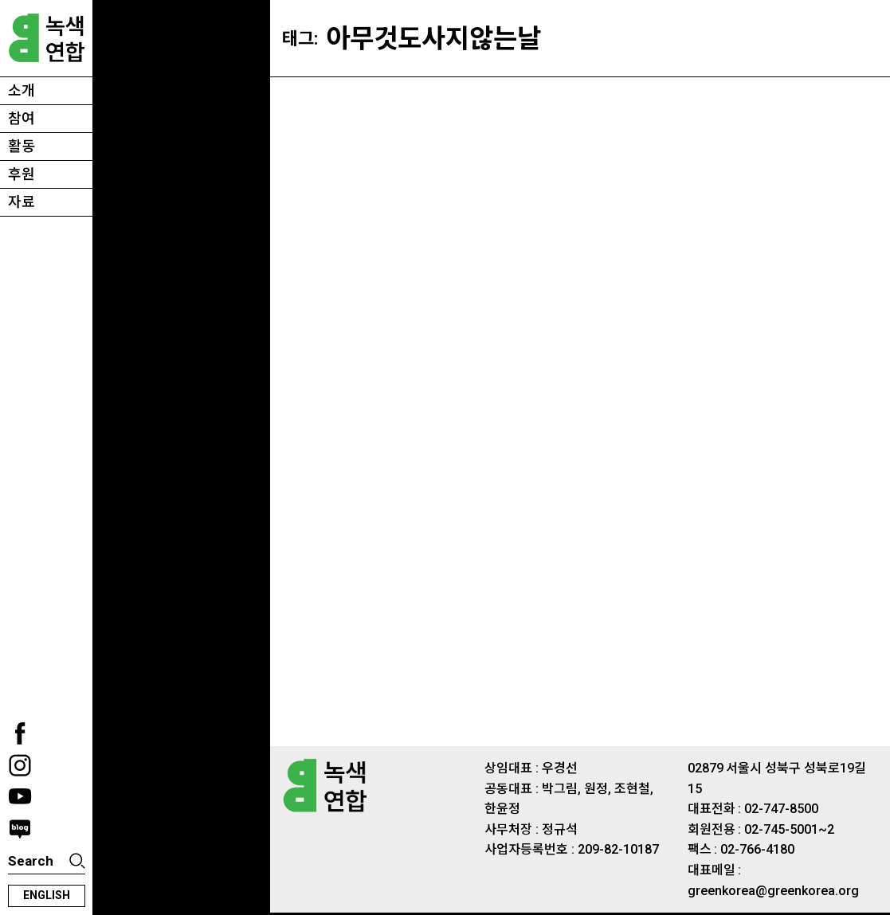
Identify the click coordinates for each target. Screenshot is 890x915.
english (46, 895)
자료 (21, 202)
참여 (21, 118)
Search (30, 861)
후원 (21, 174)
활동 (21, 146)
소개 (21, 90)
